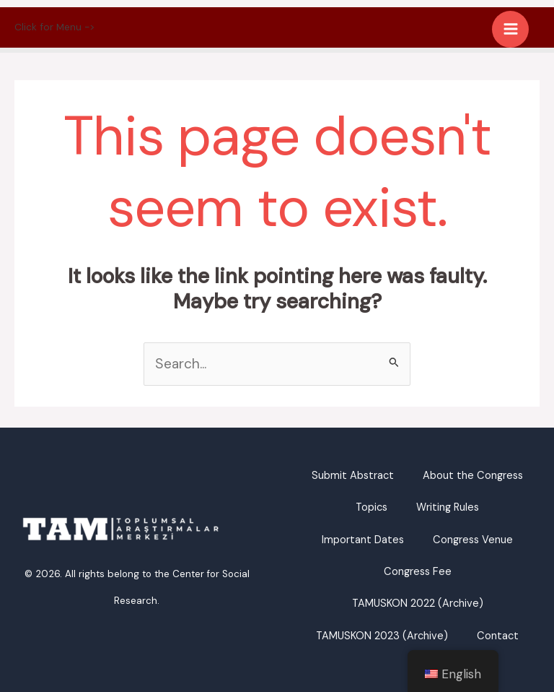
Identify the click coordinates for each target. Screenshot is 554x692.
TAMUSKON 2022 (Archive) (417, 603)
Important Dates (363, 540)
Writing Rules (447, 507)
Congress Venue (473, 540)
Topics (371, 507)
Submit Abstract (353, 476)
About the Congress (473, 476)
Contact (498, 636)
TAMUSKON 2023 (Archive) (382, 636)
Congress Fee (418, 572)
